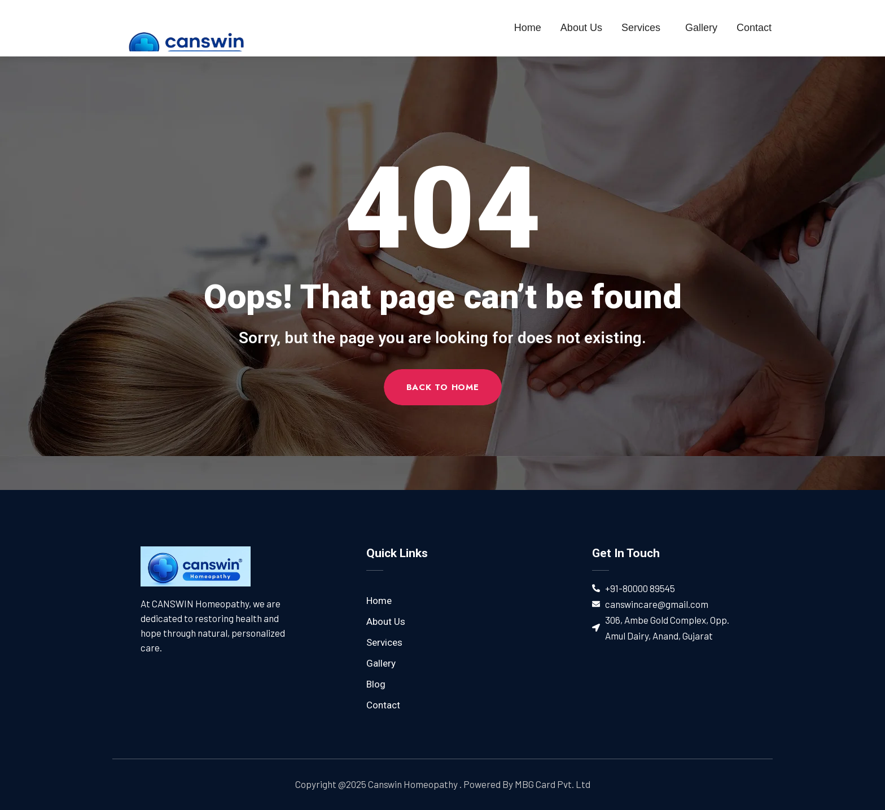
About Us (581, 27)
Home (527, 27)
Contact (754, 27)
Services (643, 28)
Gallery (701, 27)
